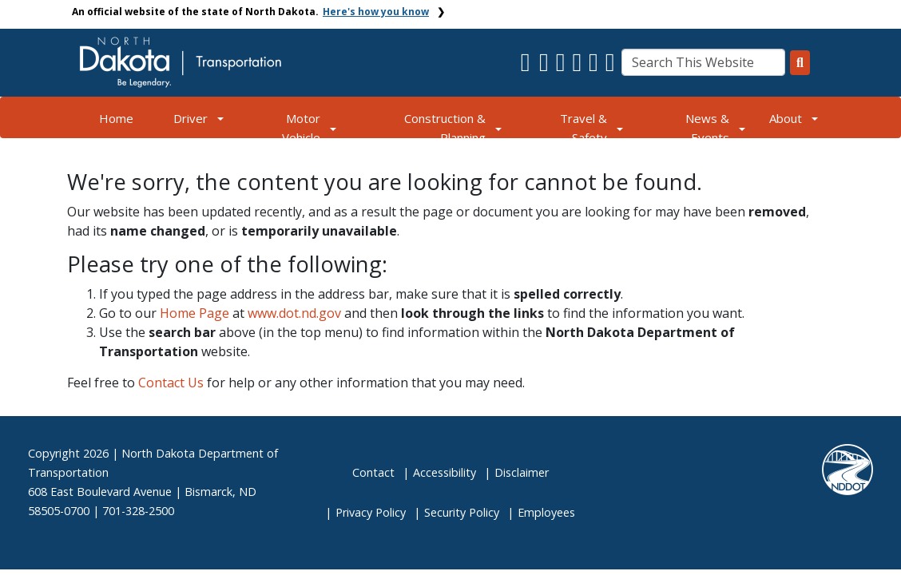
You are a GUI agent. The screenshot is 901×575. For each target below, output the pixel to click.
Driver (190, 118)
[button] (527, 66)
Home (116, 118)
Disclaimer (521, 472)
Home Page (194, 313)
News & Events (707, 127)
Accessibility (444, 472)
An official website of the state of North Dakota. (250, 11)
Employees (546, 512)
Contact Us (171, 382)
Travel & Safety (583, 127)
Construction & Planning (445, 127)
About (785, 118)
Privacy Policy (370, 512)
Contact (373, 472)
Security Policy (461, 512)
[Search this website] (800, 62)
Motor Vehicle (301, 127)
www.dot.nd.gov (294, 313)
